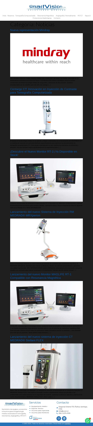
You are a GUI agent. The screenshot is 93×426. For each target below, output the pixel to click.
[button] (87, 420)
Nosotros (11, 16)
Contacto (57, 18)
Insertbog (67, 423)
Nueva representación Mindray (30, 30)
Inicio (4, 16)
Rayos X (88, 16)
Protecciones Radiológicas (42, 18)
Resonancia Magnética (46, 16)
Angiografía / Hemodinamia (66, 16)
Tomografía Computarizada (25, 16)
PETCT (81, 16)
